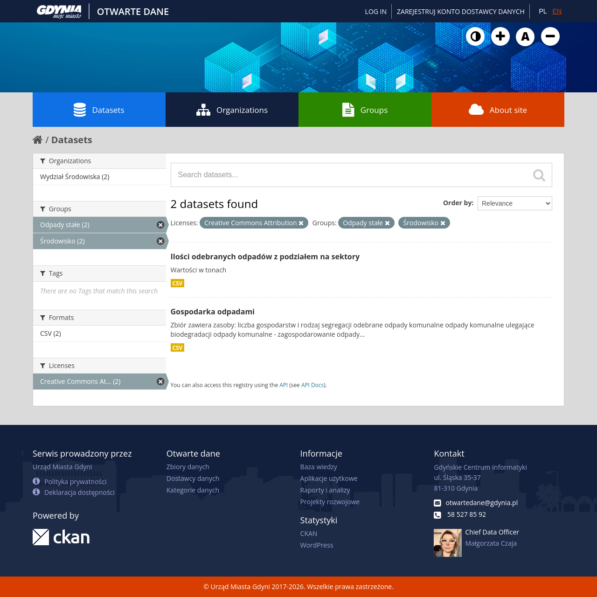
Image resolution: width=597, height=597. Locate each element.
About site (498, 110)
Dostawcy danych (193, 478)
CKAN (309, 533)
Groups (365, 110)
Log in (376, 11)
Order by (457, 202)
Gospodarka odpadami (213, 311)
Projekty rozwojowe (330, 501)
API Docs (312, 385)
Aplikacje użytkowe (329, 478)
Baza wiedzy (318, 466)
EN (557, 11)
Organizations (232, 110)
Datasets (99, 110)
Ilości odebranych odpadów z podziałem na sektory (265, 256)
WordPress (316, 545)
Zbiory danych (188, 466)
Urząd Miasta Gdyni (62, 466)
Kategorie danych (193, 490)
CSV (178, 283)
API (283, 385)
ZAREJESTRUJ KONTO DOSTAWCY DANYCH (461, 11)
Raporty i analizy (325, 490)
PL (543, 11)
